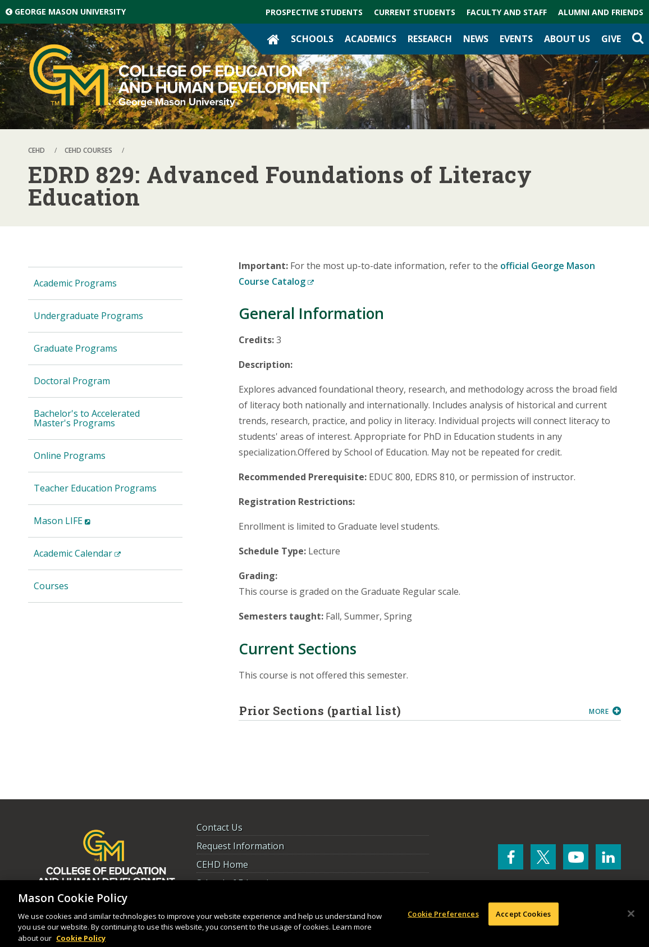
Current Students (414, 12)
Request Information (240, 846)
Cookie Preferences (443, 917)
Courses (51, 586)
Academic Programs (75, 283)
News (475, 39)
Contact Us (219, 827)
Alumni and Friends (600, 12)
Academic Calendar (95, 558)
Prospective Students (314, 12)
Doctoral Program (72, 381)
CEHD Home (222, 864)
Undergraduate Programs (88, 315)
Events (516, 39)
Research (430, 39)
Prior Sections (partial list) (410, 710)
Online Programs (70, 455)
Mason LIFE (80, 525)
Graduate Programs (75, 348)
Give (611, 39)
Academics (370, 39)
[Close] (631, 916)
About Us (567, 39)
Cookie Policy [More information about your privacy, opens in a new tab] (81, 941)
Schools (312, 39)
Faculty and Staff (507, 12)
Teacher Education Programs (95, 488)
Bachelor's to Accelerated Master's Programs (87, 418)
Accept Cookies (523, 917)
